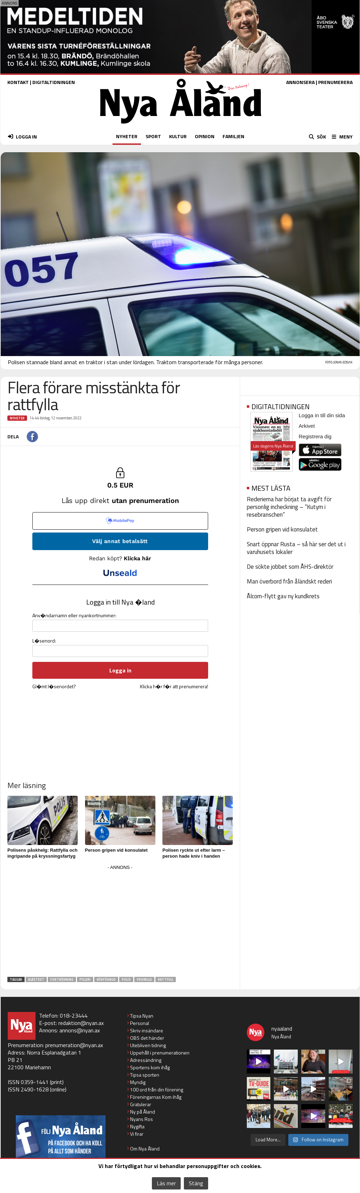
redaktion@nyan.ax (81, 1023)
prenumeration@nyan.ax (74, 1045)
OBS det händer (147, 1038)
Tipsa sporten (144, 1074)
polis (126, 979)
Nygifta (137, 1126)
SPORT (153, 136)
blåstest (36, 979)
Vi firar (136, 1133)
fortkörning (61, 979)
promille (144, 979)
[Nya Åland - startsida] (181, 125)
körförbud (106, 979)
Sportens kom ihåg (150, 1067)
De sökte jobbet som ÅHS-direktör (290, 566)
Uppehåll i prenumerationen (159, 1052)
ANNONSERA (300, 82)
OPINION (204, 136)
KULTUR (178, 136)
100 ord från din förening (156, 1089)
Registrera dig (315, 436)
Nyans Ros (141, 1119)
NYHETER (126, 136)
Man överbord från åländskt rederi (289, 581)
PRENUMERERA (335, 82)
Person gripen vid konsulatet (116, 850)
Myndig (138, 1082)
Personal (139, 1023)
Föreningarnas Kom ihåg (155, 1097)
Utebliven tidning (148, 1045)
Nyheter (17, 418)
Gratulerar (140, 1104)
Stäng (196, 1183)
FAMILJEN (233, 136)
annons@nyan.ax (79, 1030)
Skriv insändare (146, 1030)
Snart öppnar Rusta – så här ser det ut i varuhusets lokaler (296, 548)
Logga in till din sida (322, 415)
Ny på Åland (142, 1111)
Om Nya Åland (145, 1148)
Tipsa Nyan (141, 1015)
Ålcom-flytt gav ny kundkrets (283, 596)
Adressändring (145, 1060)
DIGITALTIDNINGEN (53, 82)
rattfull (165, 979)
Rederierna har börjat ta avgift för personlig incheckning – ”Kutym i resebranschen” (289, 507)
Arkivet (307, 426)
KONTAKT (18, 82)
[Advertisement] (120, 921)
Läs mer (166, 1183)
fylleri (85, 979)
